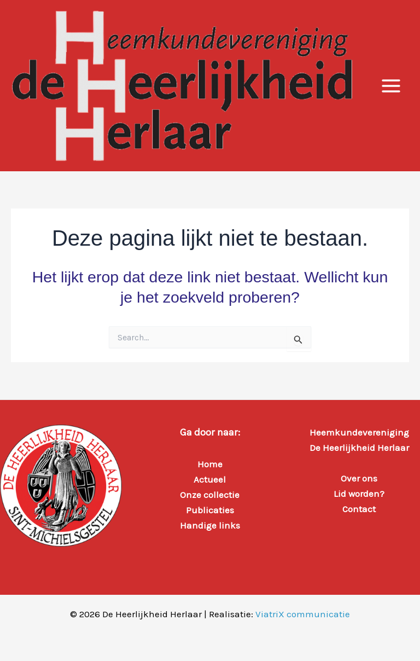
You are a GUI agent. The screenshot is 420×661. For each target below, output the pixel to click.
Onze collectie (210, 494)
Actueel (210, 479)
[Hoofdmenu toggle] (392, 86)
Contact (359, 508)
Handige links (210, 525)
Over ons (359, 478)
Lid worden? (359, 493)
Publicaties (210, 510)
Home (210, 464)
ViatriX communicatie (302, 613)
